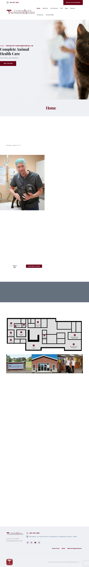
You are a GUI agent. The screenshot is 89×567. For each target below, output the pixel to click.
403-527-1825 (14, 2)
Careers (72, 8)
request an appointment (73, 2)
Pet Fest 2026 (50, 15)
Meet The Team (8, 63)
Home (38, 8)
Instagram (39, 542)
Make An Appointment (74, 548)
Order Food (55, 548)
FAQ (61, 8)
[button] (8, 364)
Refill (63, 548)
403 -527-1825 (34, 533)
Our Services (54, 8)
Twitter (31, 542)
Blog (66, 8)
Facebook (27, 542)
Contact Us (40, 15)
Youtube (35, 542)
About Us (45, 8)
